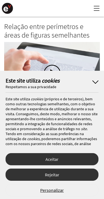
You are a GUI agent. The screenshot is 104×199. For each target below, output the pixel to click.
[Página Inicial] (7, 8)
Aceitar (52, 159)
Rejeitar (52, 174)
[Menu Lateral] (96, 8)
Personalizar (52, 190)
